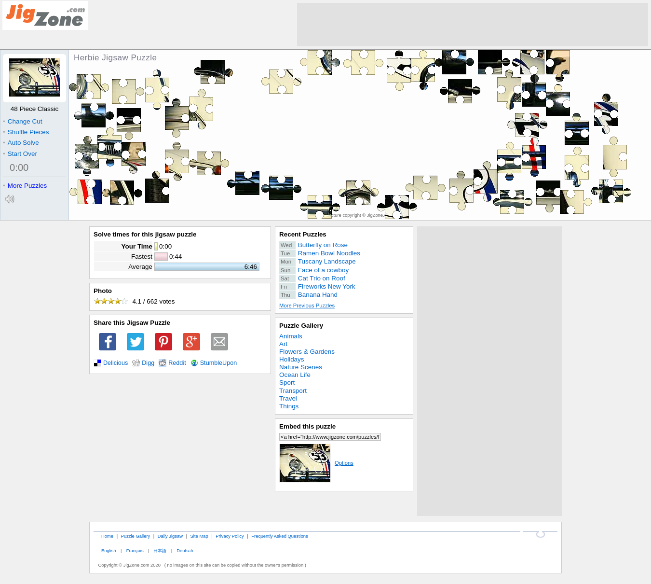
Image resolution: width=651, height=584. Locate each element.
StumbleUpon (218, 363)
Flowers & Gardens (307, 351)
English (108, 550)
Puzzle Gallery (301, 325)
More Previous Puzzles (307, 305)
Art (283, 344)
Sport (287, 382)
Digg (148, 363)
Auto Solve (21, 142)
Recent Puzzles (302, 234)
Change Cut (22, 121)
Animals (290, 336)
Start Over (20, 153)
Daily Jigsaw (170, 536)
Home (107, 536)
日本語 (159, 550)
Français (135, 550)
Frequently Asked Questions (279, 536)
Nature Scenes (300, 367)
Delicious (115, 363)
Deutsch (184, 550)
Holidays (291, 359)
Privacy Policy (230, 536)
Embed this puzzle (307, 426)
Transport (293, 390)
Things (288, 406)
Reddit (177, 363)
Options (316, 463)
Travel (288, 398)
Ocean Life (295, 374)
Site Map (199, 536)
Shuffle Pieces (26, 132)
